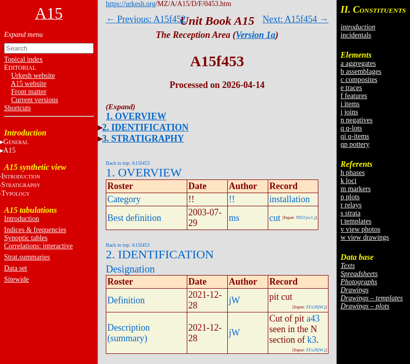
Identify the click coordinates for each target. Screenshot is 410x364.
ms (234, 218)
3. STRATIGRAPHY (143, 138)
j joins (349, 112)
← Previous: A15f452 (146, 19)
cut (274, 218)
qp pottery (355, 144)
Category (124, 199)
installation (289, 199)
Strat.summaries (27, 257)
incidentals (356, 35)
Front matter (29, 92)
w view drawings (365, 237)
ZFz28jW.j (315, 306)
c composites (359, 79)
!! (232, 199)
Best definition (134, 218)
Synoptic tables (26, 238)
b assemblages (361, 71)
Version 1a (256, 35)
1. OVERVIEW (136, 116)
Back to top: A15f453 (127, 163)
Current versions (34, 100)
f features (354, 96)
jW (234, 300)
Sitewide (16, 279)
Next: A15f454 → (296, 19)
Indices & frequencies (35, 230)
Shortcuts (17, 108)
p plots (350, 197)
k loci (349, 181)
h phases (353, 172)
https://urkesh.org (130, 4)
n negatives (357, 120)
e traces (351, 88)
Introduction (21, 218)
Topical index (23, 59)
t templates (356, 221)
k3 (311, 340)
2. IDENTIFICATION (145, 127)
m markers (356, 189)
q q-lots (351, 128)
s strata (350, 213)
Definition (126, 300)
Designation (130, 269)
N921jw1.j (305, 217)
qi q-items (355, 136)
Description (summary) (128, 333)
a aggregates (358, 63)
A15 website (28, 83)
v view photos (361, 229)
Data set (15, 268)
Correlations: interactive (38, 246)
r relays (351, 205)
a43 (313, 318)
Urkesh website (33, 75)
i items (350, 104)
